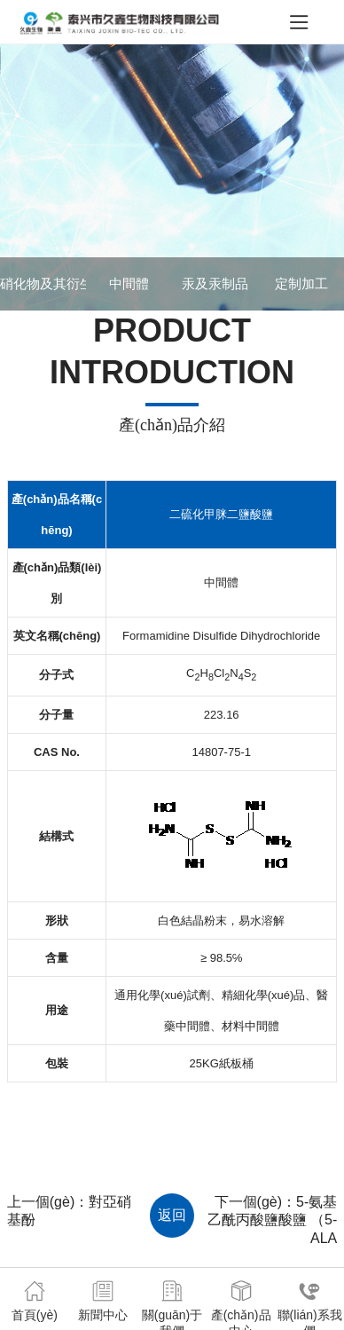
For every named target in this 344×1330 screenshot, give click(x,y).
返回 (172, 1215)
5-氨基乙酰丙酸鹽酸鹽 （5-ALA (272, 1220)
